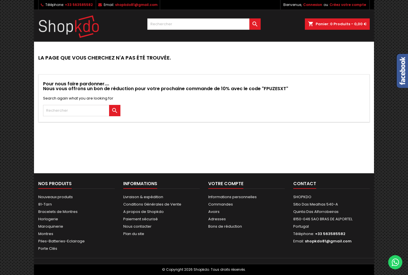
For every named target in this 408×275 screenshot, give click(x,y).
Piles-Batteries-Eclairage (61, 241)
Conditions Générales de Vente (152, 204)
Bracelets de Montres (58, 211)
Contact (304, 183)
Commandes (220, 204)
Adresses (217, 219)
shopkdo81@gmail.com (136, 4)
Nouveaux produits (55, 197)
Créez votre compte (348, 4)
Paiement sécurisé (140, 219)
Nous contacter (137, 226)
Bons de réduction (225, 226)
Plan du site (133, 233)
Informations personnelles (232, 197)
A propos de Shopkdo (143, 211)
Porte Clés (47, 248)
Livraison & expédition (143, 197)
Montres (45, 233)
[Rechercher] (204, 24)
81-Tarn (45, 204)
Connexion (312, 4)
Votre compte (225, 183)
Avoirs (214, 211)
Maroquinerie (50, 226)
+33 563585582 (79, 4)
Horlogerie (48, 219)
